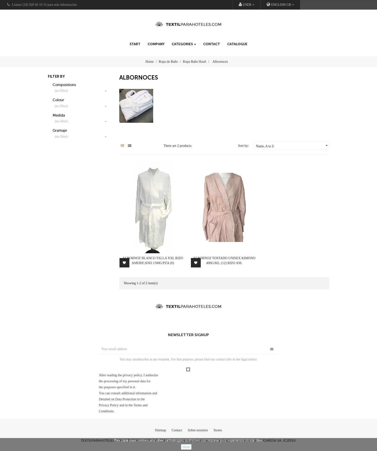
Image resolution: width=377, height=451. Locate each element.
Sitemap (160, 430)
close (186, 447)
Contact (177, 430)
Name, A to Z (292, 145)
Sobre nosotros (198, 430)
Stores (218, 430)
